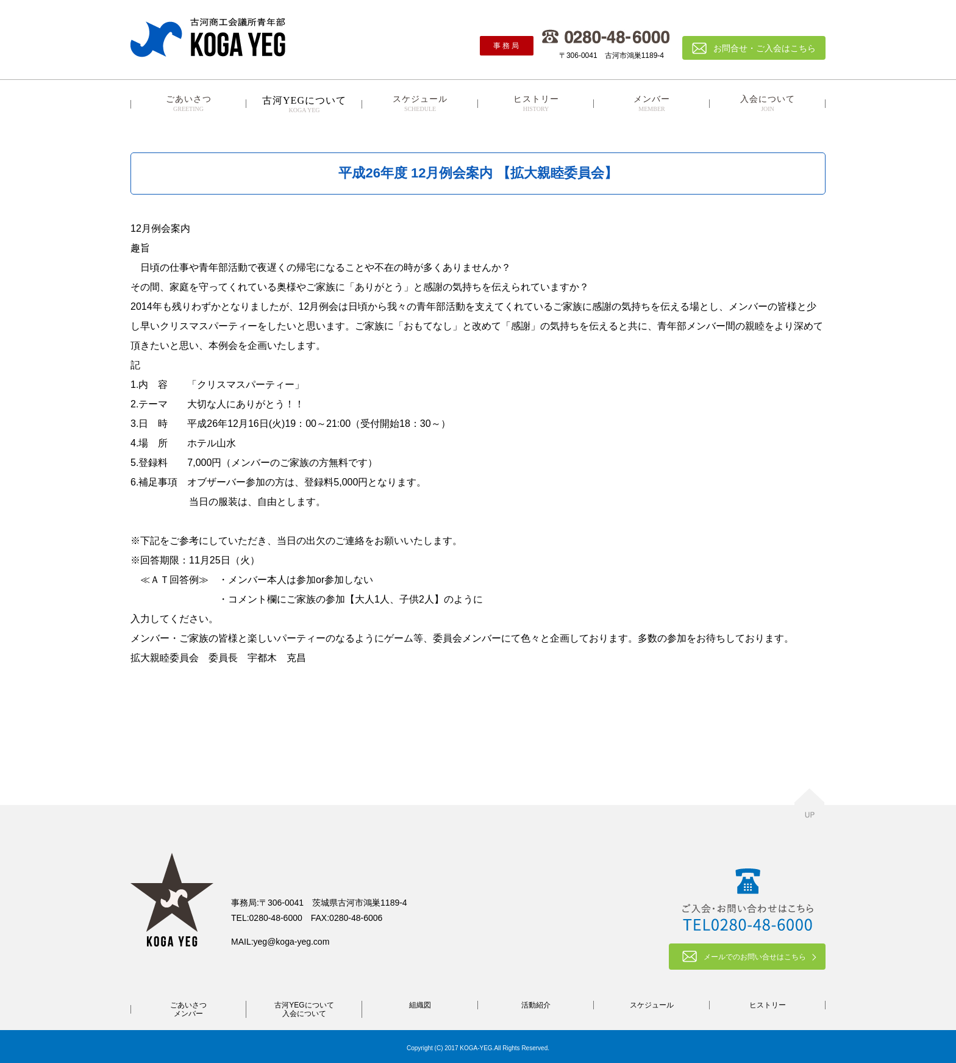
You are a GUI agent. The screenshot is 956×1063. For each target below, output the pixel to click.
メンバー (652, 104)
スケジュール (420, 104)
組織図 (420, 1005)
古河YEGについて (304, 1005)
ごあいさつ (188, 104)
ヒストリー (536, 104)
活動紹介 (536, 1005)
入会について (768, 104)
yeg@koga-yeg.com (292, 942)
